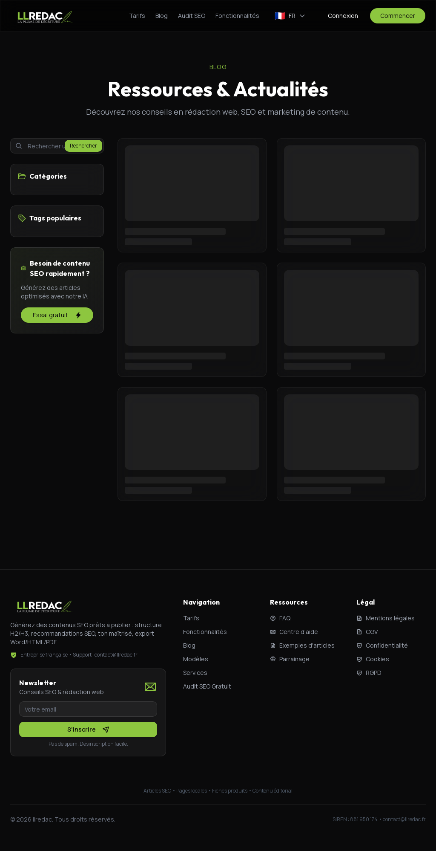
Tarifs (137, 16)
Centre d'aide (294, 632)
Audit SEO (191, 16)
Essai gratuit (57, 315)
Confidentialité (382, 645)
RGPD (369, 673)
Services (195, 673)
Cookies (372, 659)
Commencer (397, 16)
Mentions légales (385, 618)
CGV (367, 632)
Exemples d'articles (302, 645)
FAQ (280, 618)
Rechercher (83, 145)
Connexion (343, 16)
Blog (161, 16)
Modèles (195, 659)
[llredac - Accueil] (45, 15)
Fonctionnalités (237, 16)
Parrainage (290, 659)
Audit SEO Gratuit (207, 686)
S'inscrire (88, 729)
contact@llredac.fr (404, 819)
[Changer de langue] (290, 15)
